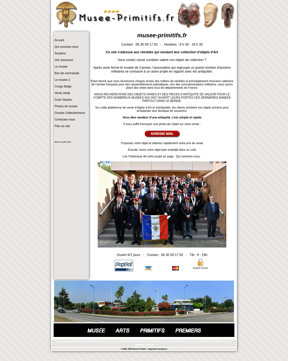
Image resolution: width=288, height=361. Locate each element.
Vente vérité (62, 93)
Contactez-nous (65, 119)
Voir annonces (64, 60)
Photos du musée (66, 106)
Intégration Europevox (157, 349)
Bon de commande (67, 73)
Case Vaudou (63, 99)
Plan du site (62, 126)
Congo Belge (63, 86)
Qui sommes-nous (66, 46)
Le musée (61, 66)
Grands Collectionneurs (70, 112)
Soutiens (60, 53)
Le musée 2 (62, 79)
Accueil (59, 40)
